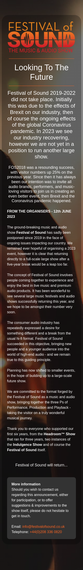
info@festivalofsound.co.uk (43, 526)
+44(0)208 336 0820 (46, 532)
